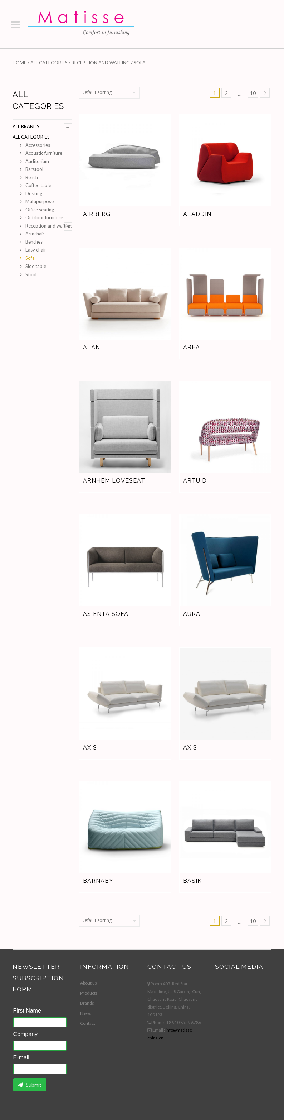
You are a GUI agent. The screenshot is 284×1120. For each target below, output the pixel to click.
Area (191, 347)
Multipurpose (39, 201)
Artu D (195, 480)
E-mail (21, 1058)
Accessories (37, 145)
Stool (30, 274)
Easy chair (35, 250)
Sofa (30, 258)
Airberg (97, 214)
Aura (191, 614)
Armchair (34, 233)
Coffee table (38, 185)
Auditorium (37, 161)
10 (253, 93)
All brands (26, 126)
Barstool (34, 169)
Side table (35, 266)
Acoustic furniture (43, 153)
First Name (27, 1011)
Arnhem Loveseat (114, 480)
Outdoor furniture (44, 217)
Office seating (39, 209)
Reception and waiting (101, 63)
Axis (90, 747)
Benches (34, 242)
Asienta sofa (105, 614)
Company (25, 1034)
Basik (192, 880)
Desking (33, 193)
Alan (91, 347)
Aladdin (197, 214)
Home (19, 63)
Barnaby (98, 880)
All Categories (49, 63)
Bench (31, 177)
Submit (29, 1085)
